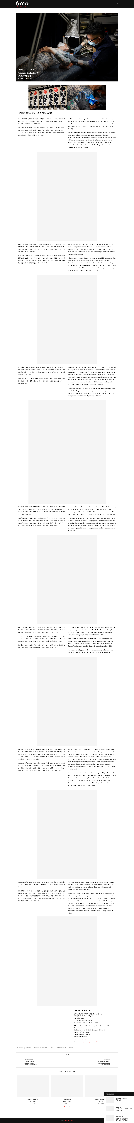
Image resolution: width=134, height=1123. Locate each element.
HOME (75, 4)
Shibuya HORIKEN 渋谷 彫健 (32, 1100)
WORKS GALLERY (92, 4)
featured (20, 1047)
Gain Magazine (69, 1120)
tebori (71, 1047)
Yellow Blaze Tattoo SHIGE (101, 1100)
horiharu (28, 1047)
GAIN (21, 78)
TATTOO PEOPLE (104, 4)
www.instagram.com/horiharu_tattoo (88, 1042)
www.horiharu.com (83, 1040)
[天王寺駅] (42, 1023)
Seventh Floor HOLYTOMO (67, 1100)
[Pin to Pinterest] (68, 1055)
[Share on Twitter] (66, 1055)
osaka (52, 1047)
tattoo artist (61, 1047)
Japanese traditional (41, 1047)
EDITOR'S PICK (29, 69)
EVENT (113, 4)
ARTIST (82, 4)
